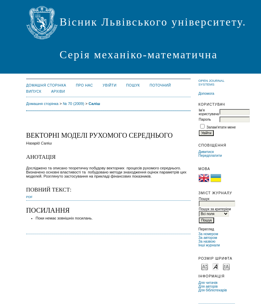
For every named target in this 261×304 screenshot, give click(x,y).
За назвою (206, 241)
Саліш (94, 104)
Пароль (205, 119)
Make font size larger (226, 266)
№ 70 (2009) (73, 104)
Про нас (84, 85)
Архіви (58, 91)
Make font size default (215, 266)
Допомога (206, 93)
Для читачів (208, 283)
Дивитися (206, 152)
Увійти (110, 85)
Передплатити (210, 155)
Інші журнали (209, 245)
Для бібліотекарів (212, 290)
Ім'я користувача (209, 112)
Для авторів (208, 286)
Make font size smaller (204, 266)
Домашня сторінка (46, 85)
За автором (207, 238)
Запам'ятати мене (221, 127)
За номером (208, 234)
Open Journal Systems (211, 82)
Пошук (133, 85)
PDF (29, 197)
